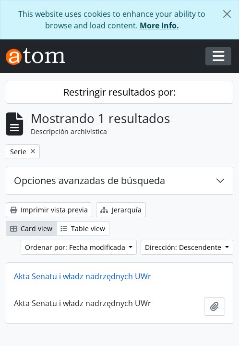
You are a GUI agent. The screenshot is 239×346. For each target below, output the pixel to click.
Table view (82, 228)
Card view (31, 228)
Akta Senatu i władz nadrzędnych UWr (82, 276)
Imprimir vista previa (49, 209)
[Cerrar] (227, 13)
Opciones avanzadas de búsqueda (89, 180)
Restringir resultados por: (119, 92)
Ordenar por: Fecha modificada (76, 247)
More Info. (159, 25)
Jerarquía (121, 209)
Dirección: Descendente (184, 247)
